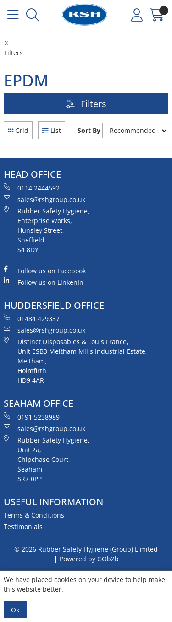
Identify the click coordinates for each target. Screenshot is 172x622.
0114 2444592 (32, 187)
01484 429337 (32, 318)
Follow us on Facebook (45, 270)
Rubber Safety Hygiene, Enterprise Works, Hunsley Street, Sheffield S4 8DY (46, 230)
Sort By (89, 130)
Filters (86, 104)
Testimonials (23, 526)
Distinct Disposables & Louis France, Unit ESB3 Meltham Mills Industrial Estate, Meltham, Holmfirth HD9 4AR (75, 361)
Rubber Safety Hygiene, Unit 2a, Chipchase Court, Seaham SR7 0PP (46, 459)
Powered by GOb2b (89, 558)
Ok (15, 609)
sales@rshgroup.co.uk (44, 199)
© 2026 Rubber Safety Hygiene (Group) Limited (86, 549)
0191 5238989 (32, 416)
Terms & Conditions (34, 515)
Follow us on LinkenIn (43, 282)
